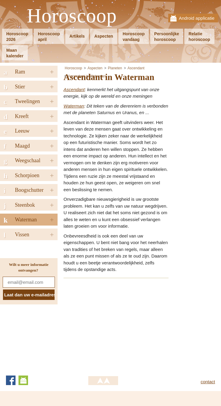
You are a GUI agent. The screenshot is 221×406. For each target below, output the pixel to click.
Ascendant (136, 68)
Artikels (77, 36)
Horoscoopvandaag (134, 36)
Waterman (74, 105)
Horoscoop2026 (17, 36)
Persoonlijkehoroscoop (166, 36)
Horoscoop (72, 16)
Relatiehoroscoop (199, 36)
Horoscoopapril (49, 36)
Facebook (11, 380)
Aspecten (103, 36)
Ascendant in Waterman (87, 76)
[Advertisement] (114, 325)
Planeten (115, 68)
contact (208, 381)
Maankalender (15, 53)
